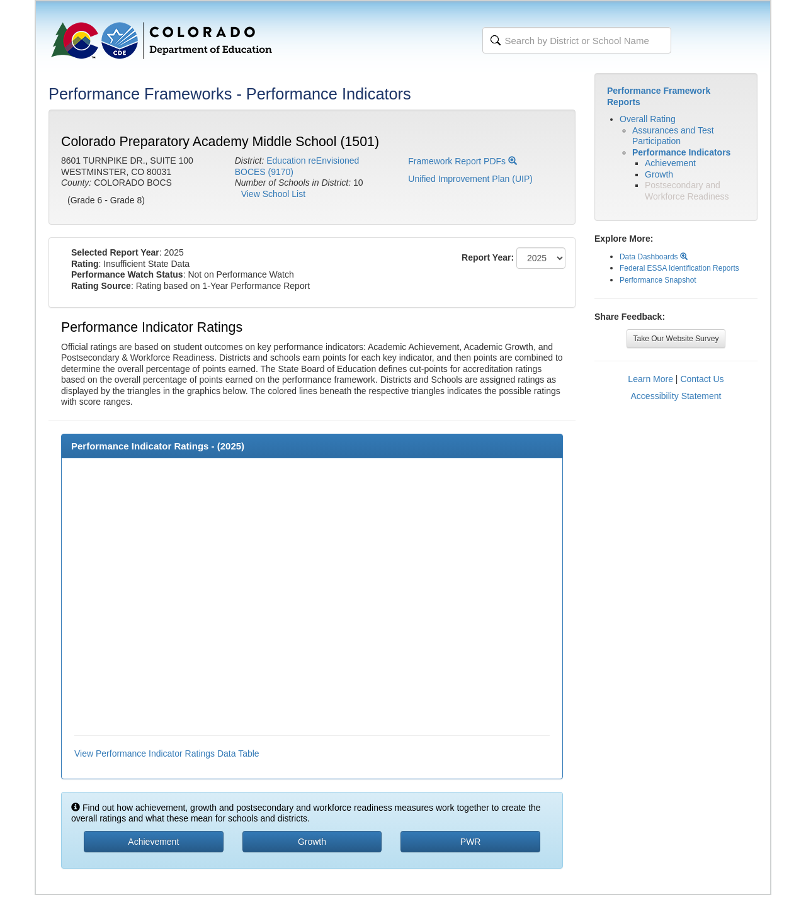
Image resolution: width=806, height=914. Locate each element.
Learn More (650, 379)
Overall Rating (648, 119)
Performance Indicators (681, 152)
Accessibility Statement (676, 396)
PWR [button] (470, 842)
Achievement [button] (153, 842)
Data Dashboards (654, 256)
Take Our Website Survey (676, 338)
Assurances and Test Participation (673, 136)
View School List (273, 194)
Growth (659, 174)
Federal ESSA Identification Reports (679, 268)
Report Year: (488, 257)
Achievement (670, 163)
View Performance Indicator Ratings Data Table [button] (166, 753)
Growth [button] (312, 842)
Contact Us (702, 379)
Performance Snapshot (658, 280)
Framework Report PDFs (462, 161)
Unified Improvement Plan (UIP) (470, 179)
